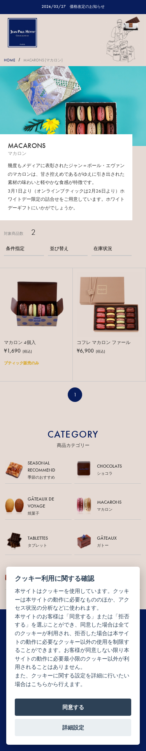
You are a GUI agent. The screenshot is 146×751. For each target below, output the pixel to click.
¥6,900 (91, 350)
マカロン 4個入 (20, 342)
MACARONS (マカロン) (43, 60)
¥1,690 (18, 350)
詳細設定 (73, 727)
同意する (73, 707)
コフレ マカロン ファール (103, 342)
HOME (9, 60)
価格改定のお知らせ (87, 6)
